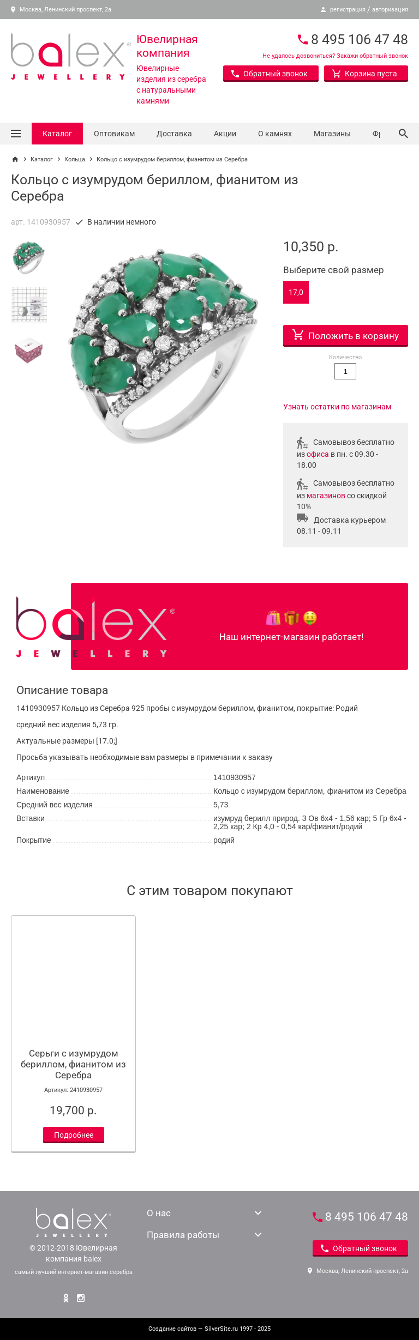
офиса (318, 454)
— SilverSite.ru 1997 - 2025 (209, 1328)
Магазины (332, 133)
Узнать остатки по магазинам (337, 406)
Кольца (74, 159)
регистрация (348, 9)
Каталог (57, 133)
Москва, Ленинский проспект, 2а (61, 9)
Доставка (174, 133)
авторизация (390, 9)
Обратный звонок (269, 73)
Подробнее (73, 1135)
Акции (225, 133)
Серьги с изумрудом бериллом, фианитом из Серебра (73, 1064)
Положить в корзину (345, 333)
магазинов (326, 495)
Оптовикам (114, 133)
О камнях (275, 133)
